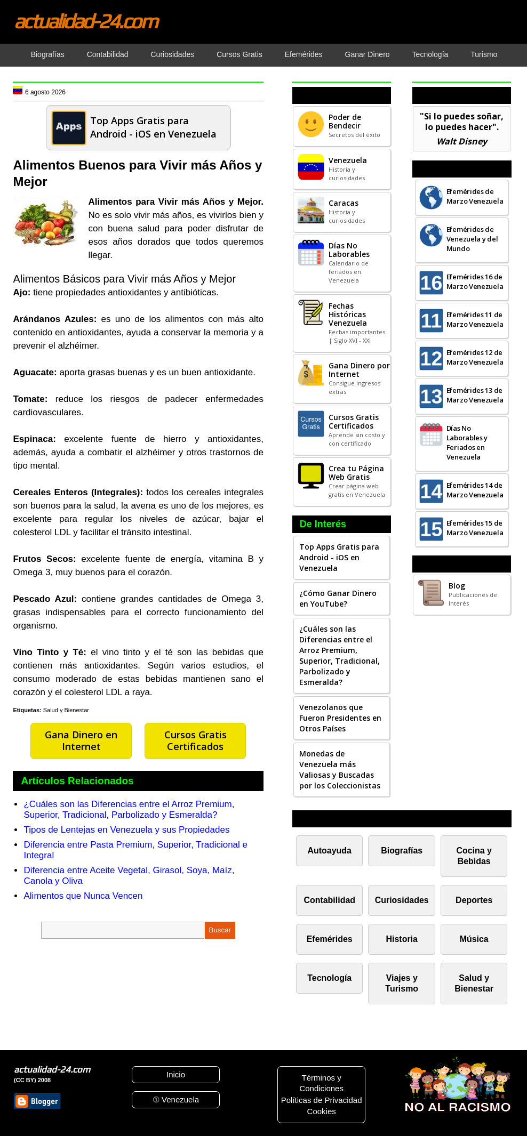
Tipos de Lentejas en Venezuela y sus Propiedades (126, 830)
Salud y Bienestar (66, 710)
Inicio (175, 1074)
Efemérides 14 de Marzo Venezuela (475, 489)
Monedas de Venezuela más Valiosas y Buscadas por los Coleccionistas (339, 769)
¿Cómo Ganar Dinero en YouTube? (338, 598)
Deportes (474, 900)
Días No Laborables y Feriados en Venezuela (467, 442)
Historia (402, 939)
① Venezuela (176, 1099)
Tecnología (329, 977)
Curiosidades (402, 900)
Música (474, 939)
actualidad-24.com (85, 21)
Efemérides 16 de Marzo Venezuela (475, 281)
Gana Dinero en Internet (81, 740)
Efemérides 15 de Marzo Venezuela (475, 527)
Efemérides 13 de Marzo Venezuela (475, 395)
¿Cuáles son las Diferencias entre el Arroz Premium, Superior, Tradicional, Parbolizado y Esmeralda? (128, 809)
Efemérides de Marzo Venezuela (475, 196)
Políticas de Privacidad (321, 1100)
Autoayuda (330, 850)
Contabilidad (329, 900)
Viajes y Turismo (401, 983)
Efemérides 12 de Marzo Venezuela (475, 357)
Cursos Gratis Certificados (195, 740)
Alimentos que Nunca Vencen (82, 896)
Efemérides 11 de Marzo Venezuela (475, 319)
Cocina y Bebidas (474, 856)
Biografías (401, 850)
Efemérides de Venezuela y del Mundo (472, 238)
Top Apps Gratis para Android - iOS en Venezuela (339, 557)
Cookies (321, 1111)
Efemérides (330, 939)
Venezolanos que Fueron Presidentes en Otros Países (340, 718)
